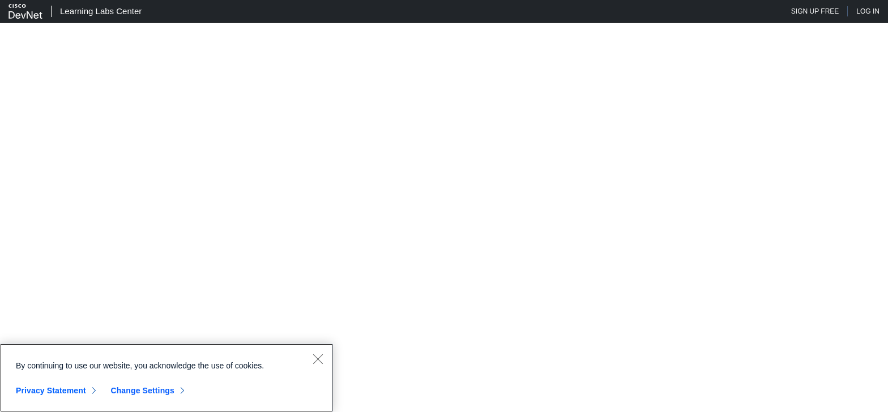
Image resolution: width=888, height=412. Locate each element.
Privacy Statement (51, 390)
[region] (166, 378)
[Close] (317, 358)
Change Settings (142, 390)
